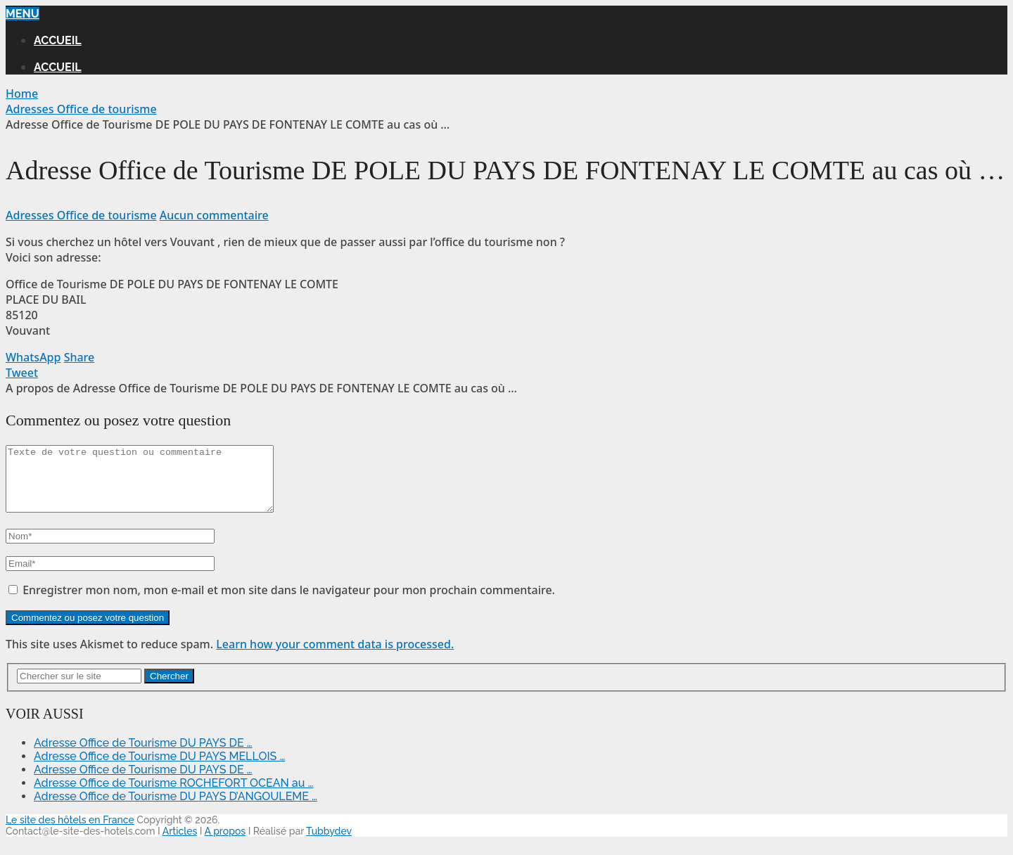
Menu (22, 13)
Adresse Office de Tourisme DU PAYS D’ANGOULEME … (175, 809)
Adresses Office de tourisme (81, 215)
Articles (180, 843)
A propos (225, 843)
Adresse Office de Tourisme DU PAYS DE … (143, 755)
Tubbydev (329, 843)
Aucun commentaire (214, 215)
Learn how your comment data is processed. (335, 656)
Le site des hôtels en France (70, 832)
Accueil (58, 40)
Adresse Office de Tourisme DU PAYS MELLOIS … (159, 769)
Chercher (169, 688)
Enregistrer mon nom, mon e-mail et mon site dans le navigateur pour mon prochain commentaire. (289, 602)
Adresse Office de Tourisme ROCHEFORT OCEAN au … (173, 795)
